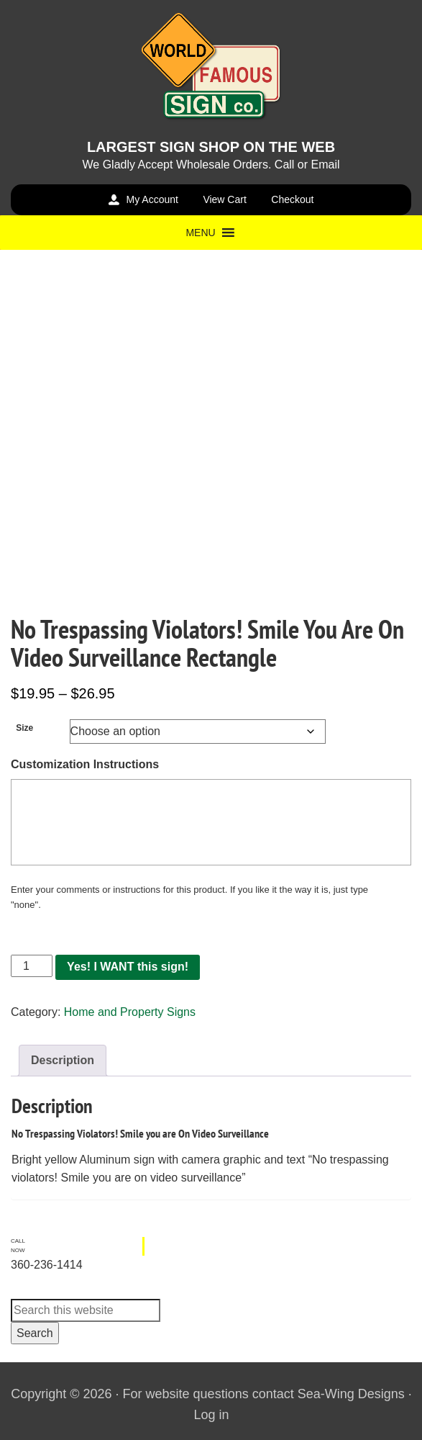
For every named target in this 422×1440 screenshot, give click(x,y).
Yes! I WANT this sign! (127, 966)
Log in (211, 1415)
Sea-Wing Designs (351, 1394)
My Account (152, 199)
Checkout (292, 199)
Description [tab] (62, 1060)
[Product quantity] (31, 966)
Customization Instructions (85, 764)
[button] (200, 232)
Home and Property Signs (130, 1012)
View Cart (224, 199)
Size (24, 728)
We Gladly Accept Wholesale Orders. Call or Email (210, 164)
